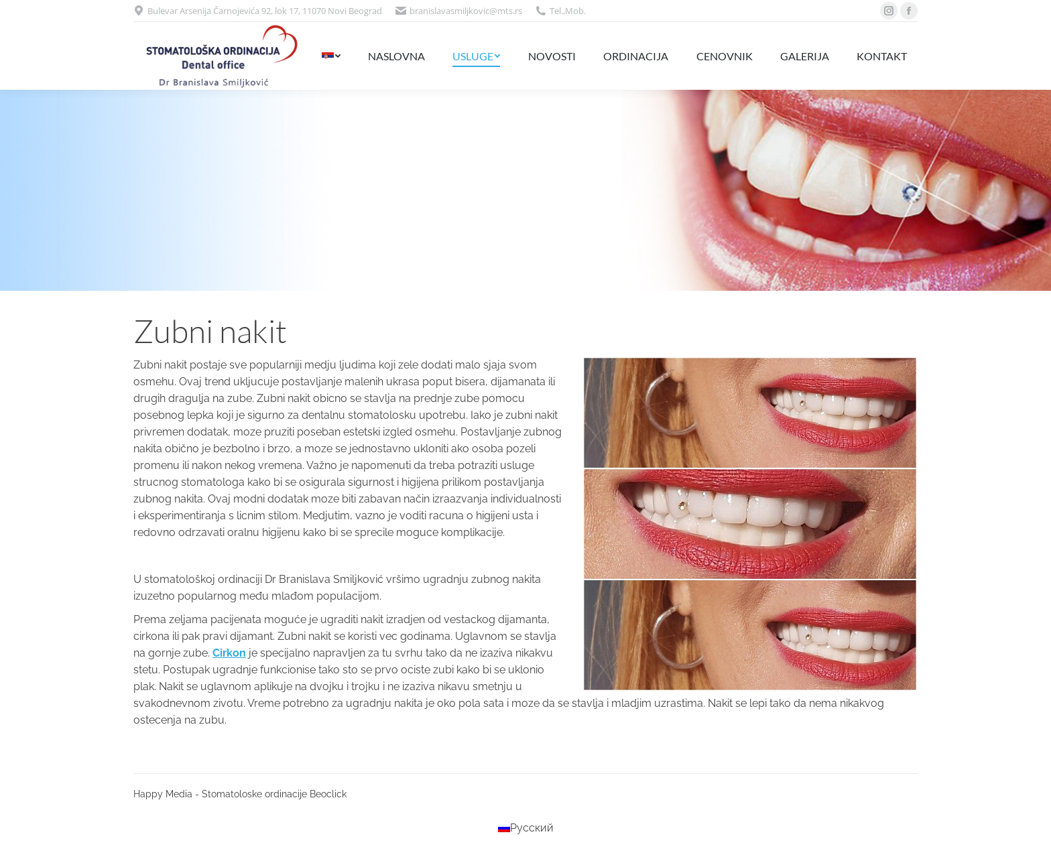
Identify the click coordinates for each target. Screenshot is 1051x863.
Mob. (575, 11)
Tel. (556, 11)
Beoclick (328, 794)
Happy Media (162, 794)
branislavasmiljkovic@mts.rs (466, 11)
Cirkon (229, 653)
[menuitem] (331, 56)
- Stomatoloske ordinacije (251, 794)
